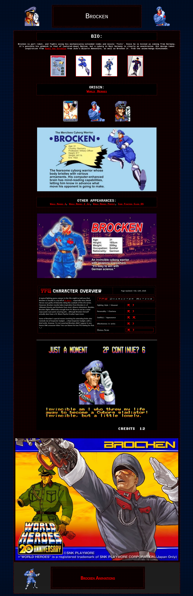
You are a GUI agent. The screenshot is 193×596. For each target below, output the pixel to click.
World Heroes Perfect (104, 204)
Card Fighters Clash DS (131, 204)
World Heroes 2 (58, 204)
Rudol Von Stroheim (55, 49)
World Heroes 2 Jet (79, 204)
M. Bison (67, 300)
